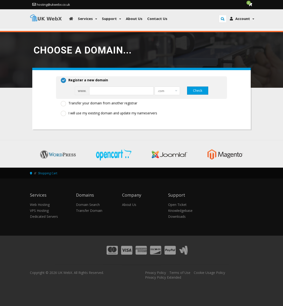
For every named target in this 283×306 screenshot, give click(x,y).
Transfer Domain (89, 210)
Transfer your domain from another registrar (99, 103)
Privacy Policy (155, 272)
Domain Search (88, 204)
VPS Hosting (39, 210)
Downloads (177, 216)
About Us (129, 204)
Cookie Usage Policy (209, 272)
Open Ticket (177, 204)
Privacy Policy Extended (163, 277)
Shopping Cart (47, 173)
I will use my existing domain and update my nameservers (109, 113)
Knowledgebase (180, 210)
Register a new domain (84, 80)
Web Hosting (40, 204)
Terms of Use (179, 272)
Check (197, 90)
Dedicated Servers (44, 216)
